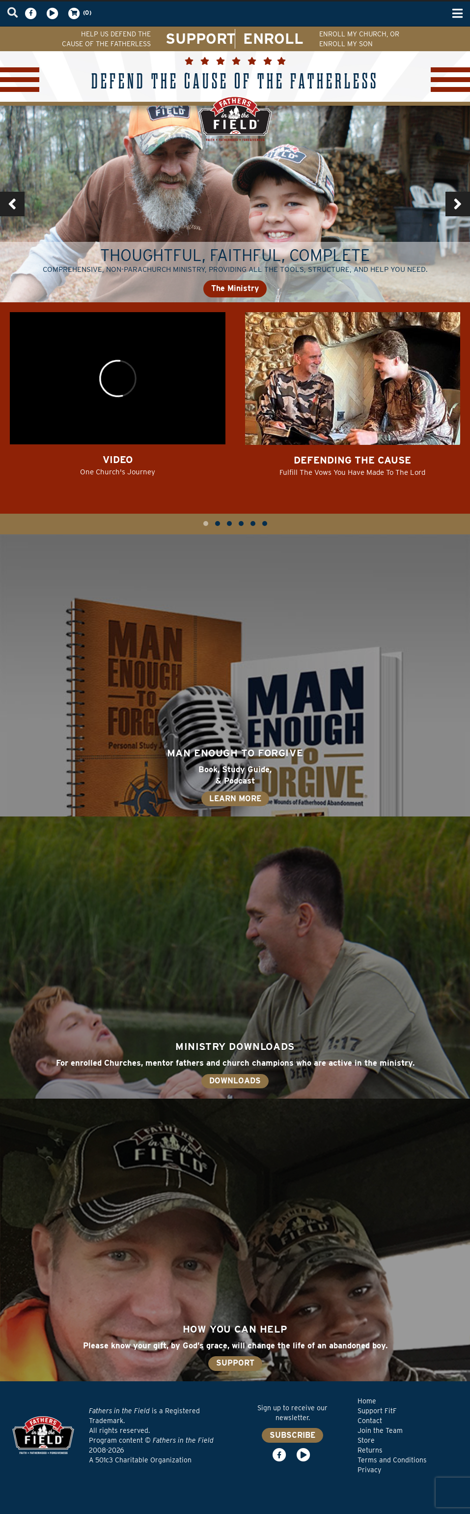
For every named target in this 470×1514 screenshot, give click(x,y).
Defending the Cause (352, 460)
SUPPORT (201, 38)
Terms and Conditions (392, 1460)
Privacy (369, 1470)
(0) (79, 13)
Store (366, 1440)
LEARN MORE (235, 798)
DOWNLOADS (235, 1080)
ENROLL (273, 38)
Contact (370, 1421)
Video (118, 460)
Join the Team (380, 1430)
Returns (370, 1450)
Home (367, 1401)
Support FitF (377, 1411)
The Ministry (235, 288)
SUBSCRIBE (292, 1435)
